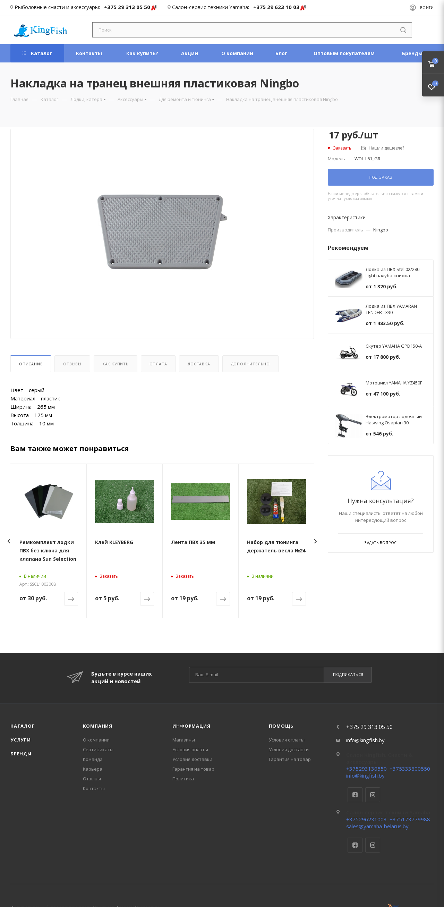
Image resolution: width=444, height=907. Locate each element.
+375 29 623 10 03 (279, 7)
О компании (96, 740)
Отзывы (72, 363)
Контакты (94, 788)
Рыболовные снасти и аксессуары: (57, 6)
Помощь (281, 726)
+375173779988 (410, 819)
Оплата (158, 363)
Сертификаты (98, 749)
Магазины (183, 740)
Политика (183, 778)
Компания (97, 726)
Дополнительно (250, 363)
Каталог (22, 726)
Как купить (115, 363)
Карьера (92, 769)
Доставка (199, 363)
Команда (93, 759)
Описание (30, 363)
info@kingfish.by (365, 740)
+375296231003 (366, 819)
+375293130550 (366, 768)
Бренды (21, 754)
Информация (191, 726)
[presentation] (9, 541)
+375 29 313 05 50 (130, 7)
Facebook (355, 794)
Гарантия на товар (193, 769)
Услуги (20, 740)
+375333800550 (410, 768)
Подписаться (348, 674)
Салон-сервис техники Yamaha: (210, 6)
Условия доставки (192, 759)
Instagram (372, 794)
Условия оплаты (190, 749)
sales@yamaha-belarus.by (377, 826)
